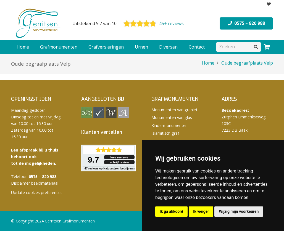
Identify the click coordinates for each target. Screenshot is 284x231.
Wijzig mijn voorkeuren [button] (239, 211)
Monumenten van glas (171, 117)
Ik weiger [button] (201, 211)
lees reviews (119, 157)
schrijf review (119, 162)
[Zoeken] (238, 47)
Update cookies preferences (36, 192)
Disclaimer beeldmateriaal (34, 183)
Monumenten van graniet (174, 109)
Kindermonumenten (169, 125)
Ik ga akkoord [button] (171, 211)
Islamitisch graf (165, 133)
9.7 (93, 159)
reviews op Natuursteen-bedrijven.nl (110, 168)
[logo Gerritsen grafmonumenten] (38, 23)
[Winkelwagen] (267, 47)
